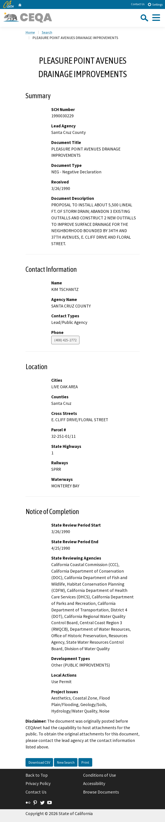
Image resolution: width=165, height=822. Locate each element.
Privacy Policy (38, 783)
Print (85, 762)
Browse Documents (101, 792)
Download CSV (39, 762)
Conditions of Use (99, 775)
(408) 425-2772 (65, 340)
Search (47, 32)
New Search (66, 762)
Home (30, 32)
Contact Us (137, 4)
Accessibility (94, 783)
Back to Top (37, 775)
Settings (155, 4)
